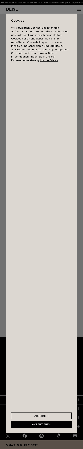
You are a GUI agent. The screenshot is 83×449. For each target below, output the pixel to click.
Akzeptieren (41, 424)
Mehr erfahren (49, 60)
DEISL (12, 9)
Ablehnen (41, 415)
